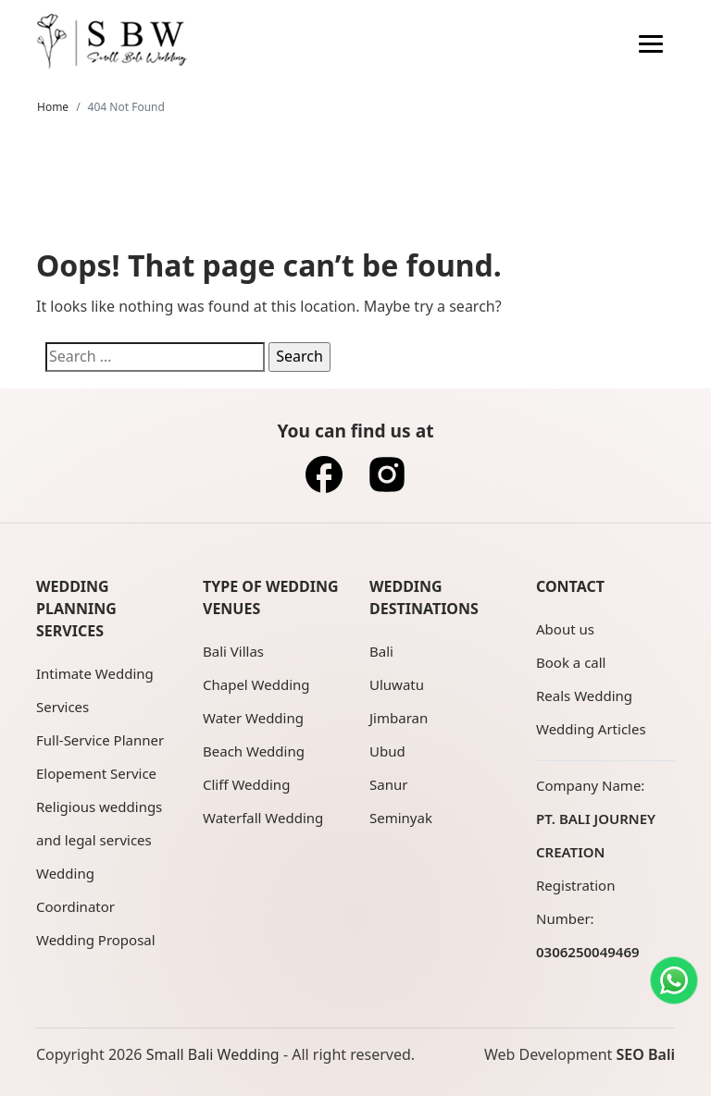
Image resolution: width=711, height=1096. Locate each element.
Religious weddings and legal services (99, 823)
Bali (381, 651)
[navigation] (651, 41)
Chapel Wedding (256, 684)
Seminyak (400, 817)
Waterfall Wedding (263, 817)
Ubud (387, 751)
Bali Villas (233, 651)
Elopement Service (96, 773)
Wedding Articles (591, 729)
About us (565, 629)
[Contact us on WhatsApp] (674, 980)
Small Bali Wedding (213, 1054)
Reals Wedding (584, 695)
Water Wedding (253, 717)
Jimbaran (398, 717)
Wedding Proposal (96, 939)
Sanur (388, 784)
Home (53, 107)
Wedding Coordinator (75, 890)
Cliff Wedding (246, 784)
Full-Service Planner (100, 740)
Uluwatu (396, 684)
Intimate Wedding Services (95, 690)
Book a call (570, 662)
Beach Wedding (254, 751)
